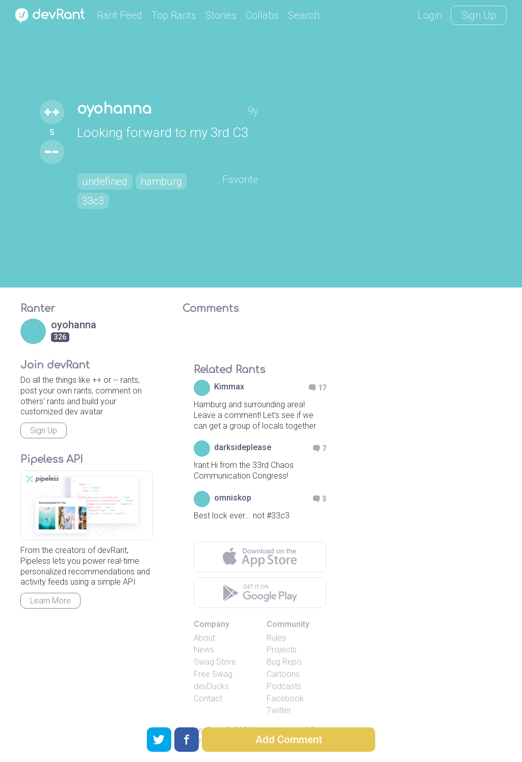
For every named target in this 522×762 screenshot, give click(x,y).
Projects (282, 649)
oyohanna (114, 109)
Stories (221, 15)
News (204, 649)
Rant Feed (119, 15)
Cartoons (283, 674)
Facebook (285, 698)
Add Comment (288, 739)
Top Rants (173, 15)
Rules (276, 638)
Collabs (262, 15)
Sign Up (478, 15)
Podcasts (284, 686)
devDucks (211, 686)
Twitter (279, 710)
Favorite (240, 179)
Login (429, 15)
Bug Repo (284, 662)
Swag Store (215, 662)
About (204, 638)
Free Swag (213, 674)
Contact (208, 698)
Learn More (50, 601)
